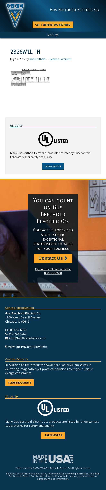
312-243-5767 (17, 334)
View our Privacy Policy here (27, 347)
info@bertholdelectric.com (27, 338)
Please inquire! (18, 382)
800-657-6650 (18, 330)
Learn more (52, 166)
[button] (50, 35)
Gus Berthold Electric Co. (75, 9)
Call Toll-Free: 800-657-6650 (52, 24)
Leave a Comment (60, 59)
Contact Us (50, 258)
